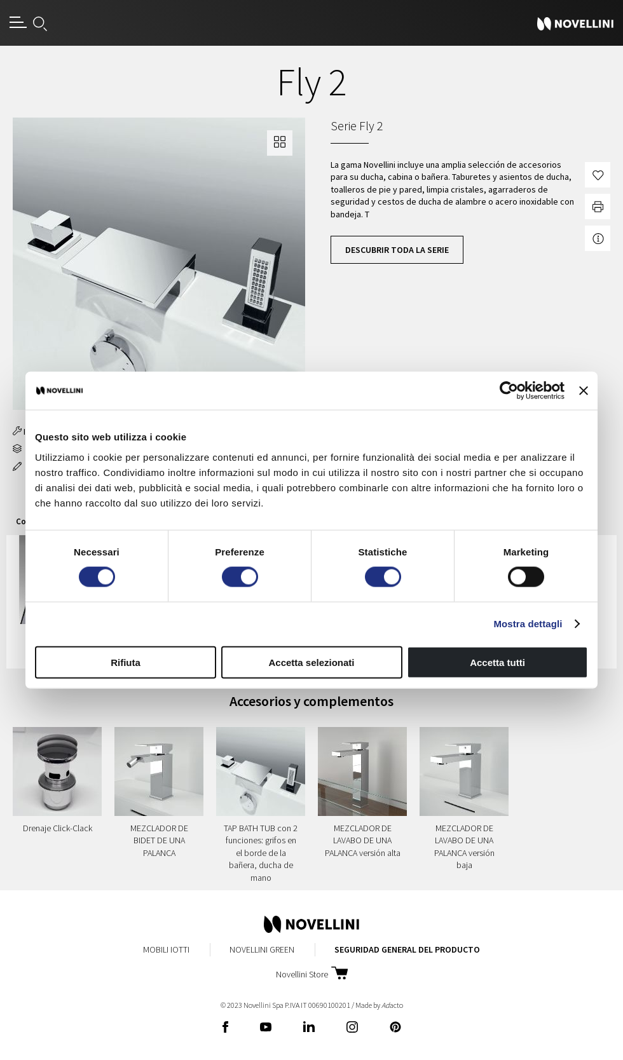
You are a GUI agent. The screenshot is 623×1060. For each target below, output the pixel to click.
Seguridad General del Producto (407, 949)
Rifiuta (125, 661)
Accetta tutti (497, 661)
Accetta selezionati (311, 661)
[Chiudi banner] (583, 390)
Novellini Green (261, 949)
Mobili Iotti (166, 949)
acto (392, 1005)
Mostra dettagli (527, 623)
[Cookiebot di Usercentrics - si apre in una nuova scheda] (509, 390)
